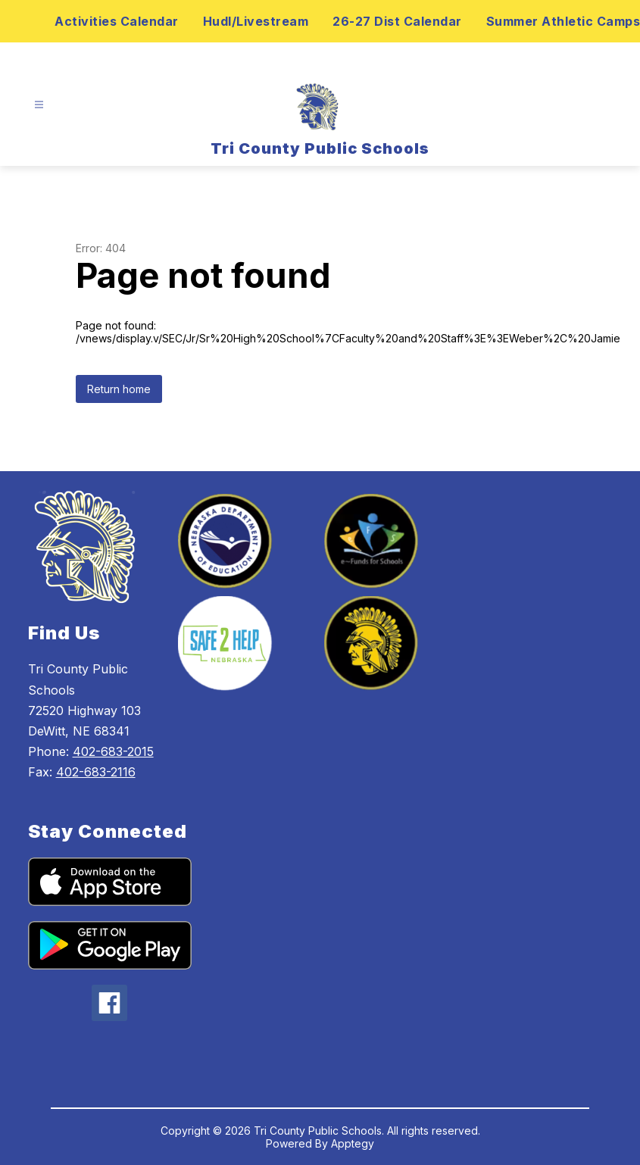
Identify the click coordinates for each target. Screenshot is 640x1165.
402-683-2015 (113, 751)
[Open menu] (39, 105)
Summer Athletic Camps (563, 21)
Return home (119, 389)
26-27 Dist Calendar (397, 21)
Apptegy (352, 1143)
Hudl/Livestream (256, 21)
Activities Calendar (117, 21)
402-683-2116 (96, 771)
